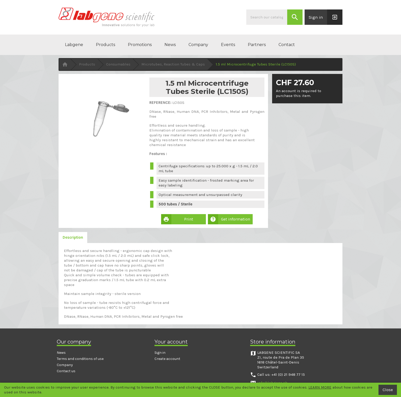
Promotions (140, 44)
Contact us (66, 371)
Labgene (74, 44)
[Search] (266, 17)
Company (198, 44)
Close (388, 389)
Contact (287, 44)
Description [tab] (73, 237)
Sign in (159, 352)
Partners (257, 44)
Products (105, 44)
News (170, 44)
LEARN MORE (319, 387)
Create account (167, 359)
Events (228, 44)
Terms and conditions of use (80, 359)
